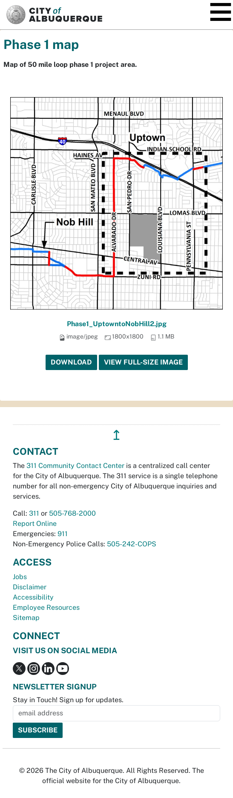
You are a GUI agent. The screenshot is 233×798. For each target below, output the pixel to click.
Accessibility (33, 597)
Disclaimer (29, 587)
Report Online (35, 524)
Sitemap (26, 618)
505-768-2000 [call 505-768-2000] (72, 513)
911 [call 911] (63, 534)
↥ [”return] (116, 435)
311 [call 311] (34, 513)
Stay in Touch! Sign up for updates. (68, 700)
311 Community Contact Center (75, 466)
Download (71, 362)
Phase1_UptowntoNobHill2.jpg (117, 324)
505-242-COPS (131, 544)
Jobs (20, 577)
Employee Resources (46, 607)
